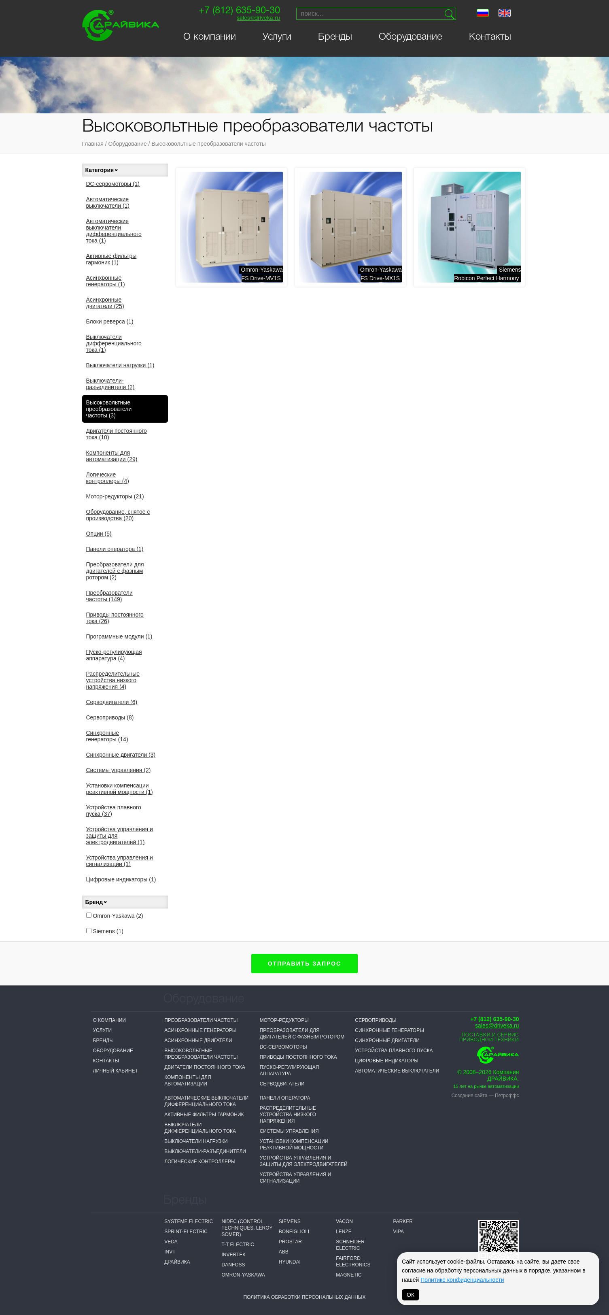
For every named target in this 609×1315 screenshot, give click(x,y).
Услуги (277, 37)
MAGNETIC (348, 1275)
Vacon (344, 1221)
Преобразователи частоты (109, 595)
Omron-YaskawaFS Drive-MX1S (381, 273)
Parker (402, 1221)
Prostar (290, 1242)
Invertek (233, 1255)
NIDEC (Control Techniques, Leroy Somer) (246, 1228)
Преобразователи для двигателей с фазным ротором (115, 571)
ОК (410, 1295)
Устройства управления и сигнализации (119, 860)
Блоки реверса (110, 321)
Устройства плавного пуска (113, 810)
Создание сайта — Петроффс (485, 1095)
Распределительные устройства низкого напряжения (113, 680)
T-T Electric (237, 1244)
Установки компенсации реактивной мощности (119, 788)
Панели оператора (115, 549)
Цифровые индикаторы (121, 879)
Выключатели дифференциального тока (114, 343)
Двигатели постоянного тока (116, 434)
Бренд (96, 902)
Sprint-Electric (186, 1231)
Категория (102, 170)
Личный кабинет (115, 1071)
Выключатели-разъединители (110, 383)
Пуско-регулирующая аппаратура (114, 655)
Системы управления (118, 770)
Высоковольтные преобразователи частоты (208, 143)
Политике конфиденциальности (462, 1280)
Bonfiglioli (294, 1231)
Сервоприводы (110, 717)
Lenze (344, 1231)
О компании (209, 37)
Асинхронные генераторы (105, 280)
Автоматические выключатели (108, 202)
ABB (284, 1252)
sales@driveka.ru (258, 18)
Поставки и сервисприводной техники (489, 1037)
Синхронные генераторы (107, 736)
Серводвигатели (112, 702)
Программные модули (119, 636)
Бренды (335, 37)
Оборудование (410, 37)
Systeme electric (188, 1221)
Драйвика (177, 1262)
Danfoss (233, 1265)
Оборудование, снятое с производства (118, 515)
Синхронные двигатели (121, 754)
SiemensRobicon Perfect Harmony (487, 273)
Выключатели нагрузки (120, 365)
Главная (93, 143)
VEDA (171, 1242)
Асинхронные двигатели (105, 302)
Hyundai (290, 1262)
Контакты (490, 37)
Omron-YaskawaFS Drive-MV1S (262, 273)
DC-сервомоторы (113, 184)
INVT (169, 1252)
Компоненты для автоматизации (112, 455)
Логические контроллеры (107, 477)
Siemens (104, 931)
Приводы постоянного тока (115, 617)
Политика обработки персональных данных (304, 1297)
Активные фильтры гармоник (111, 259)
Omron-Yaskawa (114, 916)
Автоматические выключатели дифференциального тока (114, 231)
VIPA (398, 1231)
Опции (99, 533)
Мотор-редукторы (115, 496)
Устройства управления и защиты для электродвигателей (119, 835)
